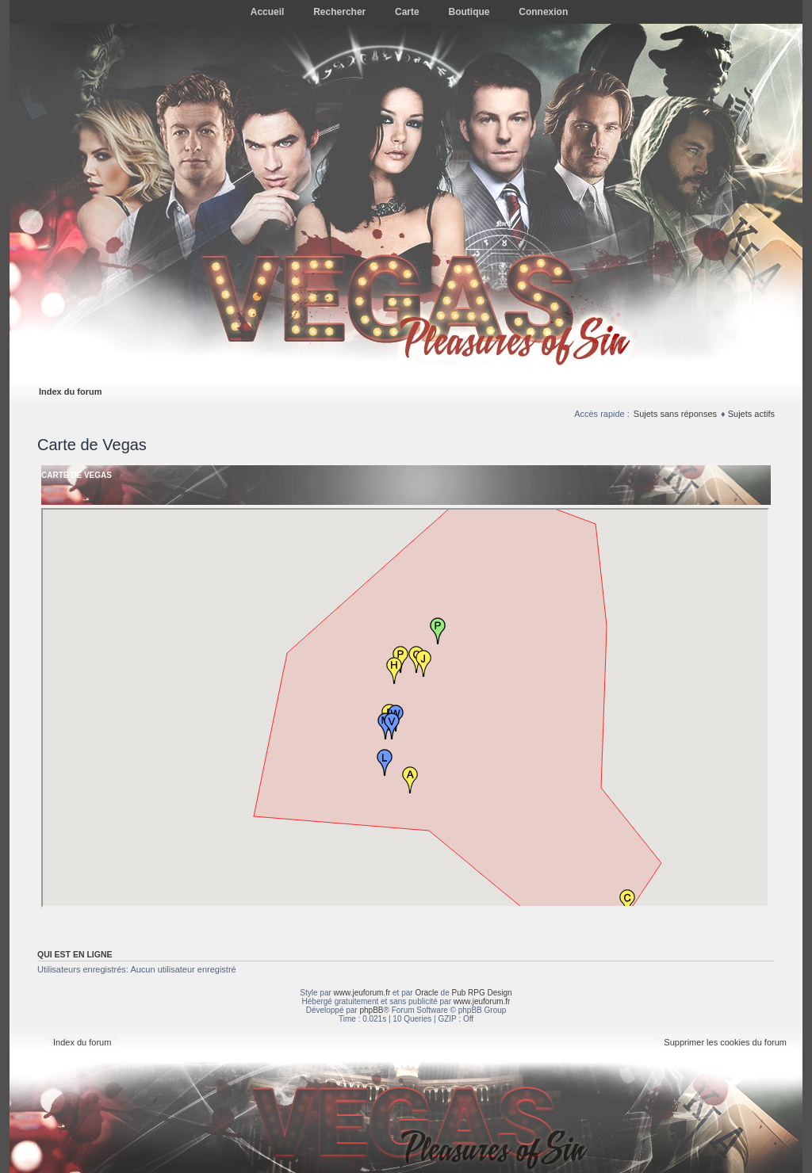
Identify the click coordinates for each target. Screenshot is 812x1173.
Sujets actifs (751, 413)
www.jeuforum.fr (362, 992)
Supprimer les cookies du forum (725, 1042)
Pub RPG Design (482, 992)
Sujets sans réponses (675, 413)
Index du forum (70, 391)
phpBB (371, 1010)
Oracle (426, 992)
